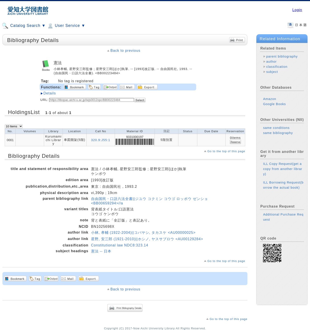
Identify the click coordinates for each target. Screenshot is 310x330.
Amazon (269, 99)
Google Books (274, 104)
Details (49, 93)
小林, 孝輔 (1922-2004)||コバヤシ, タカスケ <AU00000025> (143, 232)
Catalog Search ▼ (24, 25)
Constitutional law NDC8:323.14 (119, 245)
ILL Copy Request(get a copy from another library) (282, 169)
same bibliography (278, 133)
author (271, 61)
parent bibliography (282, 56)
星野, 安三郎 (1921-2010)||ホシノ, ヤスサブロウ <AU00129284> (147, 239)
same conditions (276, 128)
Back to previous (125, 50)
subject (272, 72)
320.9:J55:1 (100, 140)
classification (277, 66)
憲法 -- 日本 (101, 251)
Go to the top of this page (226, 151)
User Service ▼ (66, 25)
